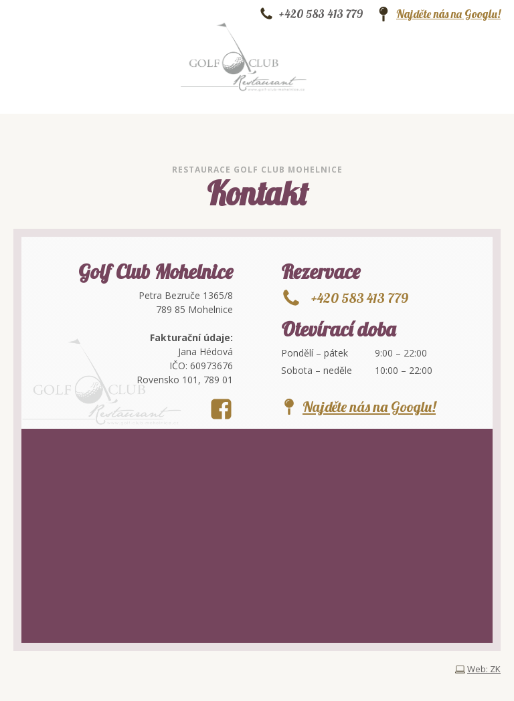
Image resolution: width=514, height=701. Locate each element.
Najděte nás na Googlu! (448, 14)
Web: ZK (484, 669)
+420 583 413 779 (321, 14)
